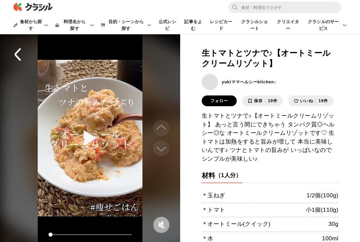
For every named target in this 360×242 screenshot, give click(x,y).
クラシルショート (254, 25)
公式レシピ (167, 25)
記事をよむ (193, 25)
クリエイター (288, 25)
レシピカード (221, 25)
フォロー (219, 100)
